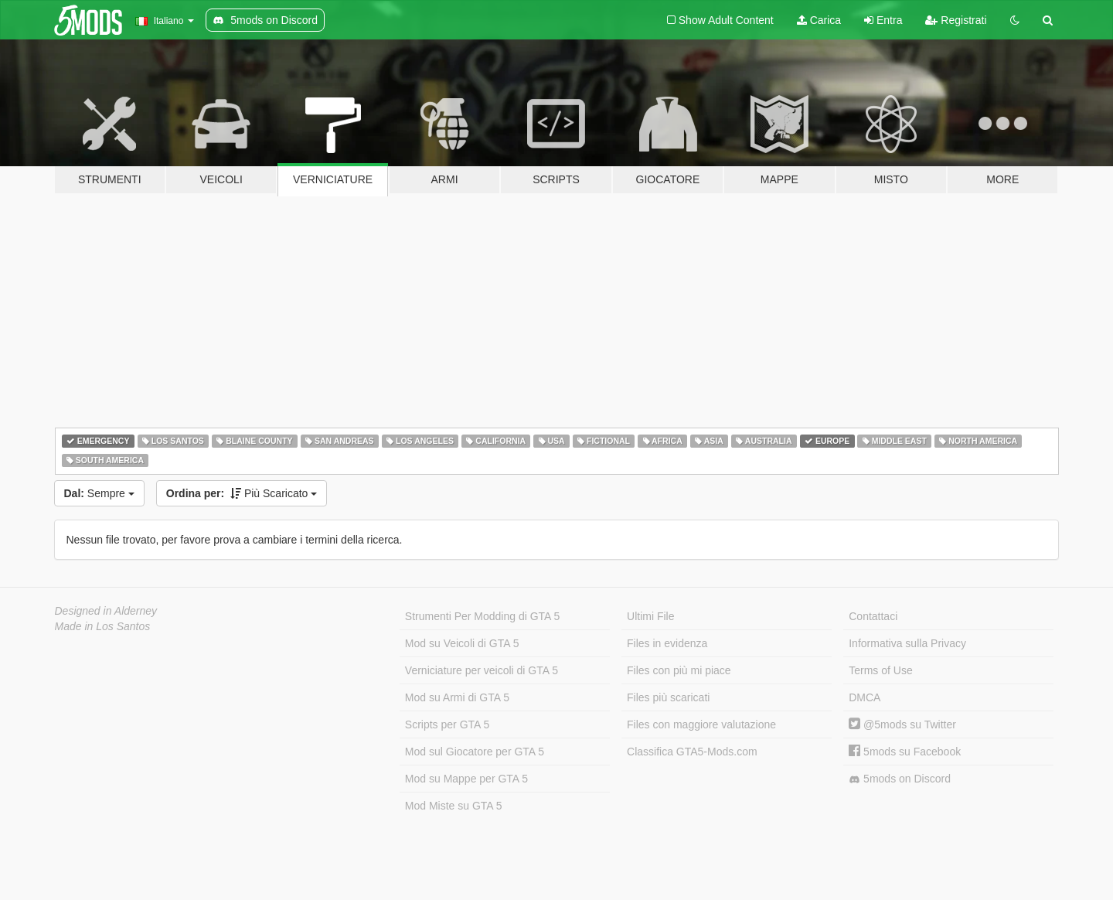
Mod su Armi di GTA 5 (457, 697)
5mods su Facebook (905, 752)
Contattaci (873, 616)
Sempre (99, 493)
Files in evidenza (667, 643)
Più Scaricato (242, 493)
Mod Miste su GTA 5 (453, 805)
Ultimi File (650, 616)
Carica (819, 20)
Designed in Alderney (106, 611)
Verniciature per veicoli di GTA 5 (481, 670)
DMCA (864, 697)
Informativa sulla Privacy (907, 643)
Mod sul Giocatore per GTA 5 (474, 751)
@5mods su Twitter (902, 724)
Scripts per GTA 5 (447, 724)
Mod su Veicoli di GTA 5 (462, 643)
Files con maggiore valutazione (701, 724)
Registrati (955, 20)
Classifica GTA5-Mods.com (692, 751)
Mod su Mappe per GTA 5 (466, 778)
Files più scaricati (668, 697)
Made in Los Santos (103, 626)
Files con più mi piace (679, 670)
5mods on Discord (900, 779)
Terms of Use (880, 670)
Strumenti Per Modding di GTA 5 (482, 616)
